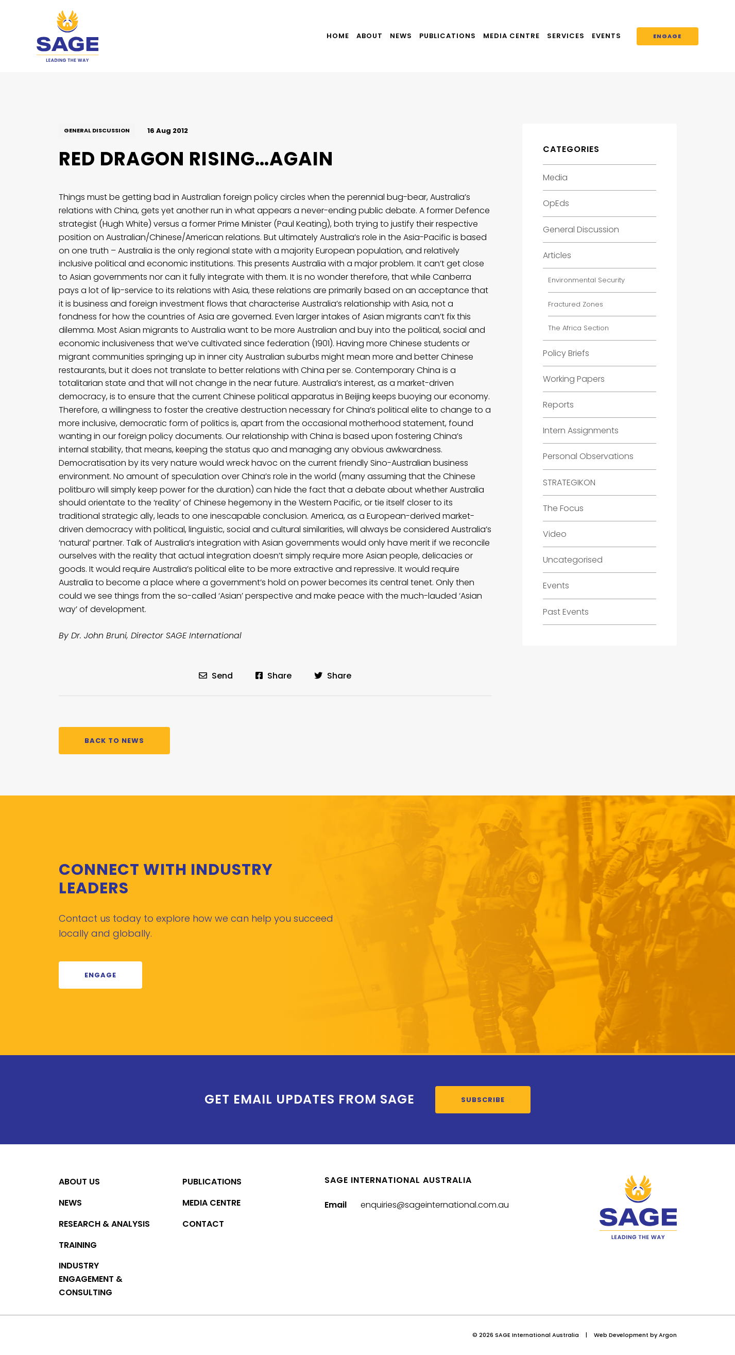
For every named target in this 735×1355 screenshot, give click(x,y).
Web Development (621, 1335)
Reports (558, 405)
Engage (667, 36)
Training (78, 1245)
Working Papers (574, 379)
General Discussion (97, 130)
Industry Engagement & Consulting (91, 1279)
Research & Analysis (104, 1224)
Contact (203, 1224)
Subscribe (483, 1100)
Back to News (114, 741)
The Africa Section (578, 328)
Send (216, 675)
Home (338, 36)
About (369, 36)
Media (555, 177)
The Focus (563, 508)
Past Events (566, 612)
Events (606, 36)
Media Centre (511, 36)
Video (555, 534)
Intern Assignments (581, 430)
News (401, 36)
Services (566, 36)
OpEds (556, 203)
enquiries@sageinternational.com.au (435, 1205)
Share (273, 675)
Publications (447, 36)
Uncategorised (573, 560)
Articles (557, 255)
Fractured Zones (575, 304)
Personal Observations (588, 456)
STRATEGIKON (569, 482)
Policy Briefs (566, 353)
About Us (79, 1182)
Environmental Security (586, 280)
